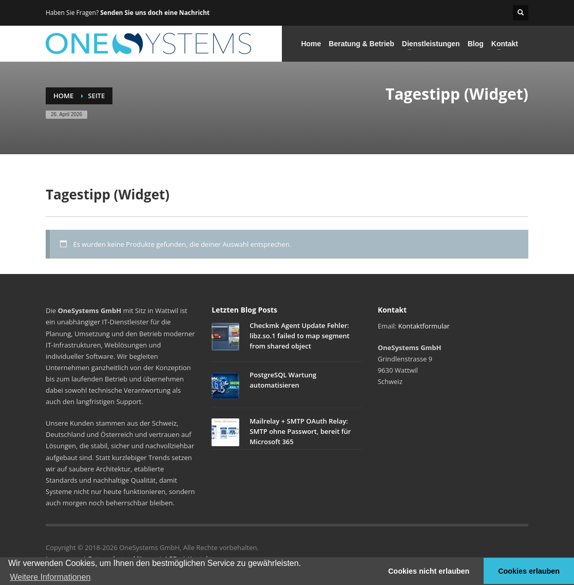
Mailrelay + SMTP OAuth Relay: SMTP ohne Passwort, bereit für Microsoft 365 (300, 431)
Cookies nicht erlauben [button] (428, 571)
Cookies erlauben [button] (529, 571)
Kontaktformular (424, 326)
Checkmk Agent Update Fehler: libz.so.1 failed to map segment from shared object (299, 336)
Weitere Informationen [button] (50, 577)
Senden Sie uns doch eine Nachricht (154, 12)
